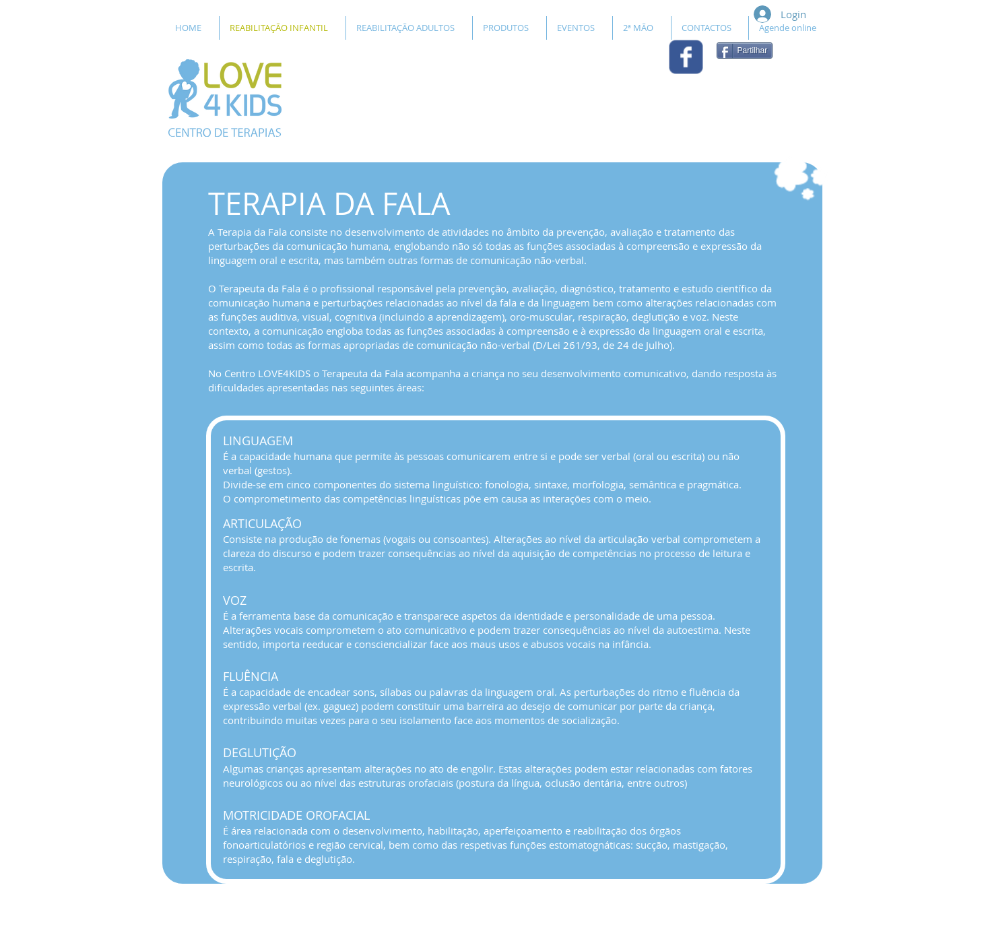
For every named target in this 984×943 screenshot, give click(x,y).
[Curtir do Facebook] (753, 86)
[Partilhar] (745, 50)
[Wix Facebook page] (686, 57)
